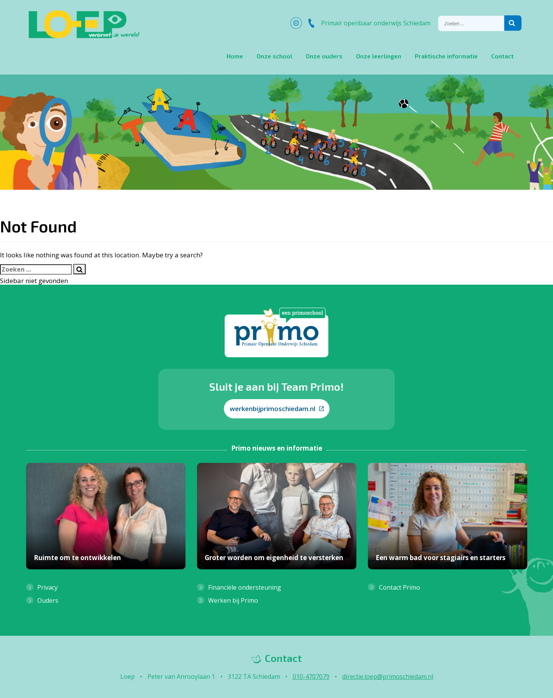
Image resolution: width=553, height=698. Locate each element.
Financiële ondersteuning (244, 587)
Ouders (47, 600)
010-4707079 (311, 676)
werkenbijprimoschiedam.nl (277, 408)
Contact (502, 56)
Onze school (274, 56)
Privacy (47, 587)
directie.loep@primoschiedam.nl (387, 676)
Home (235, 56)
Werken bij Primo (233, 600)
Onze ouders (324, 56)
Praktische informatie (446, 56)
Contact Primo (399, 587)
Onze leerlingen (378, 56)
